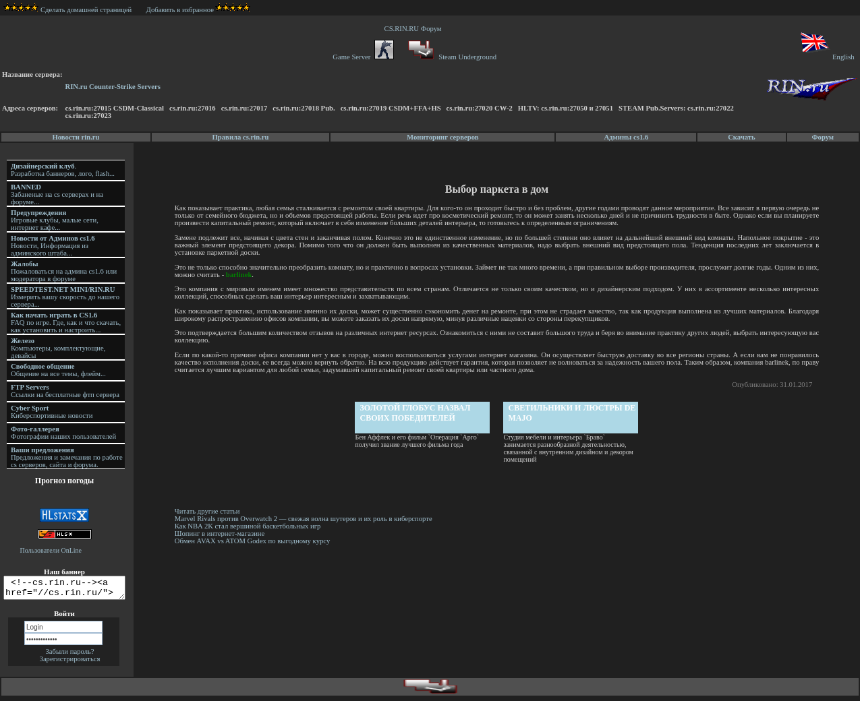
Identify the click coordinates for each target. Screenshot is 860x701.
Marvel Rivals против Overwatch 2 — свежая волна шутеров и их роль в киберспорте (306, 518)
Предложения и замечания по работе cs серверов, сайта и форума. (67, 457)
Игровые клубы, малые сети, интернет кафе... (54, 220)
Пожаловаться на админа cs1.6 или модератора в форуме (64, 271)
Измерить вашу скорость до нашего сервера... (65, 297)
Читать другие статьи (209, 511)
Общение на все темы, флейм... (58, 370)
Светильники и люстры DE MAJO (573, 413)
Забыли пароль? (69, 655)
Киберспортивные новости (51, 411)
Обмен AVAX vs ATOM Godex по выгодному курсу (254, 541)
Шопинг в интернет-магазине (222, 533)
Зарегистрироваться (70, 663)
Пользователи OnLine (51, 550)
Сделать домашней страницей (68, 9)
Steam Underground (451, 57)
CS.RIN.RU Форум (414, 28)
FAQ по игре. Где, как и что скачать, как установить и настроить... (66, 322)
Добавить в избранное (180, 9)
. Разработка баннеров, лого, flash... (63, 169)
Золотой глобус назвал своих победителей (416, 413)
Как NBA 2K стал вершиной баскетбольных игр (250, 526)
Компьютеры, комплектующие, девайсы (58, 348)
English (827, 57)
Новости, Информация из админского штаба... (53, 246)
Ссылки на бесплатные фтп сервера (65, 391)
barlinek (256, 274)
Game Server (363, 57)
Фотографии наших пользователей (63, 432)
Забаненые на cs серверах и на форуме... (57, 194)
